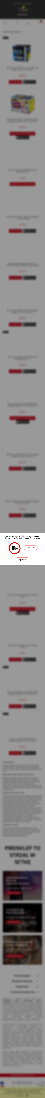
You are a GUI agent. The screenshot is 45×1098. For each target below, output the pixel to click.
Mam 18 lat (30, 548)
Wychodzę (22, 560)
